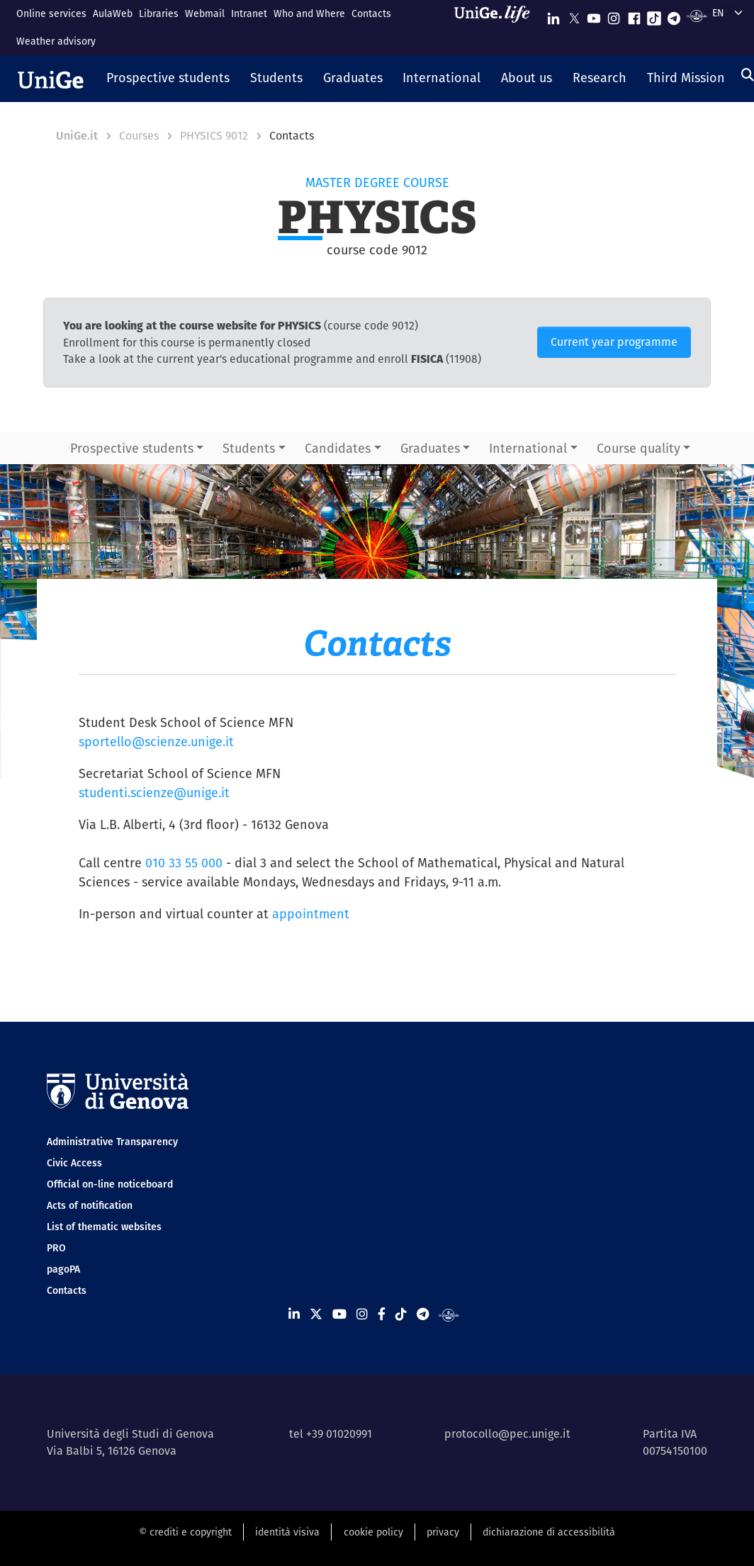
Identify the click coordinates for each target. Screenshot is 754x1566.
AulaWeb (113, 13)
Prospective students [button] (131, 448)
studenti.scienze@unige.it (154, 792)
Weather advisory (56, 41)
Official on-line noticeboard (110, 1184)
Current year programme (614, 342)
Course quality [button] (638, 448)
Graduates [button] (430, 448)
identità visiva (287, 1532)
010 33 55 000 (184, 863)
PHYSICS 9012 (214, 136)
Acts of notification (90, 1205)
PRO (56, 1248)
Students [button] (249, 448)
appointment (310, 914)
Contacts (371, 13)
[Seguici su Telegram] (674, 15)
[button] (168, 78)
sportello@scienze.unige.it (156, 741)
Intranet (249, 13)
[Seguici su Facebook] (634, 15)
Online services (51, 13)
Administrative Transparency (112, 1141)
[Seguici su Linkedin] (553, 15)
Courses (139, 136)
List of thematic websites (104, 1226)
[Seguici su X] (574, 15)
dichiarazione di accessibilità (549, 1532)
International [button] (528, 448)
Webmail (205, 13)
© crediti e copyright (185, 1532)
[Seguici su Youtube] (594, 15)
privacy (443, 1532)
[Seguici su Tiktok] (654, 15)
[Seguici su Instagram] (613, 15)
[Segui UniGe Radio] (697, 15)
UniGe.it (77, 136)
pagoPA (63, 1269)
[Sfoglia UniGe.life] (496, 27)
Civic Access (74, 1163)
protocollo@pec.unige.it (507, 1434)
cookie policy (373, 1532)
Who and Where (309, 13)
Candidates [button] (338, 448)
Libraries (159, 13)
